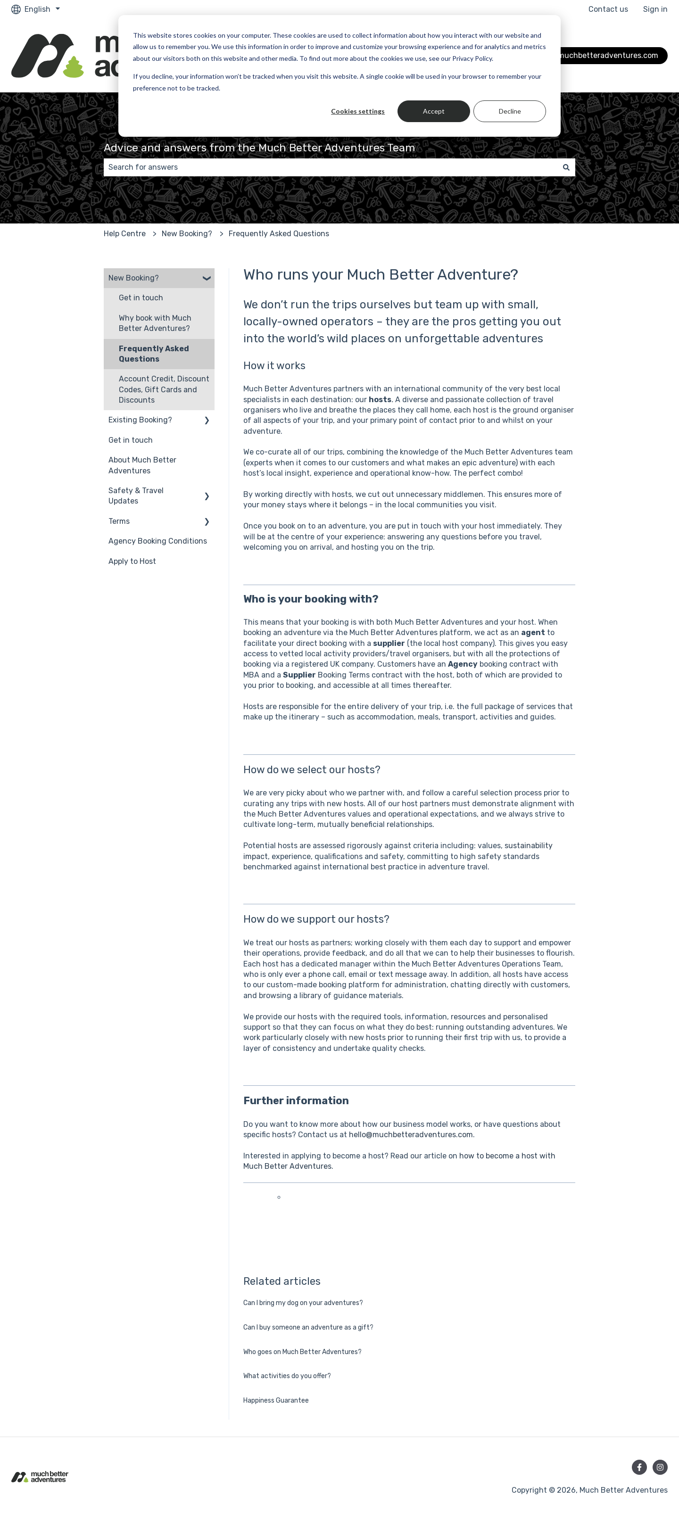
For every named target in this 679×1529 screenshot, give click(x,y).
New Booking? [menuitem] (133, 277)
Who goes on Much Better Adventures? (302, 1352)
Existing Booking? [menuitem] (140, 419)
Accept (434, 111)
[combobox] (330, 167)
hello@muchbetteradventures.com (411, 1134)
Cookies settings (358, 111)
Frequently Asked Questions (279, 233)
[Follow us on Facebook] (639, 1467)
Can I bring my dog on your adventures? (303, 1303)
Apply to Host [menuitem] (132, 561)
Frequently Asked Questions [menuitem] (154, 354)
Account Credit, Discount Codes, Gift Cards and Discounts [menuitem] (164, 389)
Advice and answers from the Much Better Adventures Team (259, 147)
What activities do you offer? (287, 1376)
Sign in (655, 9)
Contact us (608, 9)
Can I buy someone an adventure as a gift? (308, 1327)
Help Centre (125, 233)
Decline (510, 111)
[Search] (566, 167)
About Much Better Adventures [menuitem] (142, 465)
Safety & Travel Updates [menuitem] (136, 495)
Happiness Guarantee (276, 1401)
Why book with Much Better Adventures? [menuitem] (155, 323)
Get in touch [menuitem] (141, 297)
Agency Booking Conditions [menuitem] (157, 541)
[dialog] (339, 76)
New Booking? (187, 233)
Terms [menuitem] (119, 521)
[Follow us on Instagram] (660, 1467)
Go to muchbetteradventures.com (597, 55)
